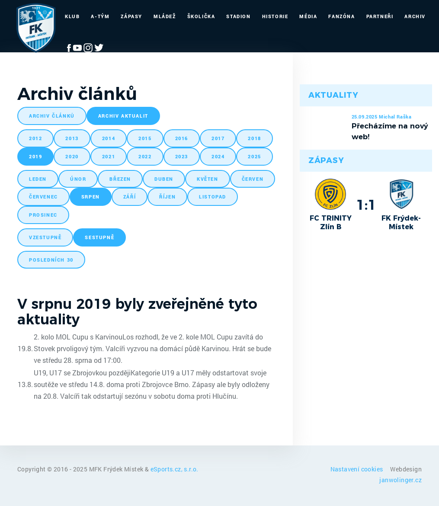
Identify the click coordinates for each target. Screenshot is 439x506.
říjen (167, 196)
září (129, 196)
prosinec (43, 214)
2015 (144, 138)
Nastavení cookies (357, 469)
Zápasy (131, 16)
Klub (72, 16)
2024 (217, 156)
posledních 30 (51, 259)
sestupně (99, 237)
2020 (71, 156)
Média (308, 16)
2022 (144, 156)
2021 (108, 156)
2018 (254, 138)
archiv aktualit (123, 115)
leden (38, 179)
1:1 (366, 204)
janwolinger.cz (400, 480)
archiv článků (52, 115)
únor (78, 179)
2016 (181, 138)
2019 (35, 156)
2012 (35, 138)
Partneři (380, 16)
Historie (275, 16)
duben (163, 179)
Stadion (238, 16)
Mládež (165, 16)
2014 (108, 138)
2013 (71, 138)
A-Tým (100, 16)
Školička (201, 16)
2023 (181, 156)
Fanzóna (341, 16)
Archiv (415, 16)
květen (207, 179)
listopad (212, 196)
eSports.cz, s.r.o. (175, 469)
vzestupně (45, 237)
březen (120, 179)
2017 (217, 138)
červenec (43, 196)
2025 (254, 156)
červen (253, 179)
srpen (90, 196)
